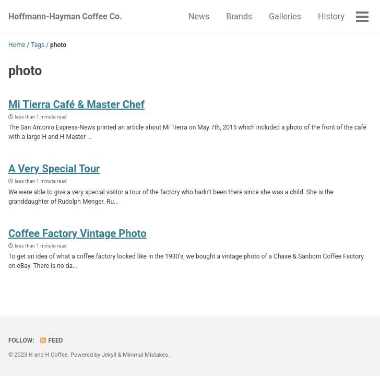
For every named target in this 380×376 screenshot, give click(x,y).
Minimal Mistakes (145, 354)
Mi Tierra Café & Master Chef (76, 104)
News (198, 16)
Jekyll (109, 354)
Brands (239, 16)
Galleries (285, 16)
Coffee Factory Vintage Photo (77, 233)
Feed (51, 340)
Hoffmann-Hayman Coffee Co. (65, 16)
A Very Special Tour (54, 168)
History (331, 16)
